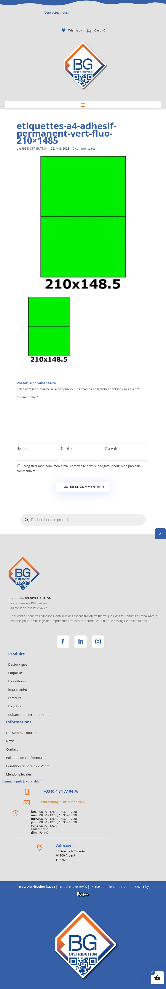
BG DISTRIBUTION (35, 148)
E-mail (66, 448)
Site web (111, 448)
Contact (12, 749)
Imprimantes (18, 689)
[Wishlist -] (72, 30)
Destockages (17, 664)
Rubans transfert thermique (29, 714)
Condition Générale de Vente (27, 766)
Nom (21, 448)
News (10, 741)
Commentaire (27, 397)
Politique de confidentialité (26, 757)
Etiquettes (16, 672)
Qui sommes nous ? (21, 732)
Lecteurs (14, 698)
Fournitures (17, 681)
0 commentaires (84, 148)
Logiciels (14, 706)
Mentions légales (19, 774)
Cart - (99, 30)
